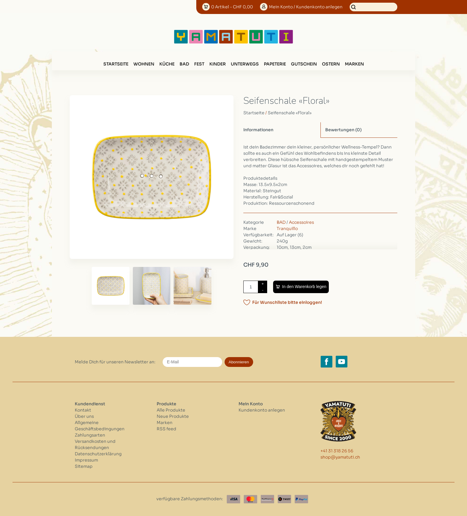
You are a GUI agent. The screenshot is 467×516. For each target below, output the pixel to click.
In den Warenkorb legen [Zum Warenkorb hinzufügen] (304, 286)
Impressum (86, 460)
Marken (354, 64)
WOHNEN (143, 64)
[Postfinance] (267, 499)
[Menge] (250, 287)
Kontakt (83, 410)
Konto (306, 7)
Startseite (115, 64)
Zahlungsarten (90, 435)
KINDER (217, 64)
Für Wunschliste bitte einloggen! (287, 302)
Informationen (258, 129)
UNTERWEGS (245, 64)
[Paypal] (301, 499)
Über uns (84, 416)
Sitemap (84, 466)
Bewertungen (343, 129)
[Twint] (284, 499)
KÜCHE (167, 64)
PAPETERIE (275, 64)
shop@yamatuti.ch (340, 457)
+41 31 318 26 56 (336, 451)
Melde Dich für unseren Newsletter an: (115, 362)
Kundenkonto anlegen (262, 410)
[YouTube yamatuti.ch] (342, 362)
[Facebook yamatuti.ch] (326, 362)
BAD (184, 64)
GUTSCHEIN (304, 64)
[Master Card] (250, 499)
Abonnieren (239, 362)
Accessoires (301, 222)
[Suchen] (373, 7)
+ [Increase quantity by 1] (262, 284)
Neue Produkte (173, 416)
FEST (199, 64)
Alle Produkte (171, 410)
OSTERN (331, 64)
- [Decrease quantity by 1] (262, 290)
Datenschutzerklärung (98, 453)
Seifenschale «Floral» (290, 112)
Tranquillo (287, 228)
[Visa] (233, 499)
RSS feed (166, 428)
